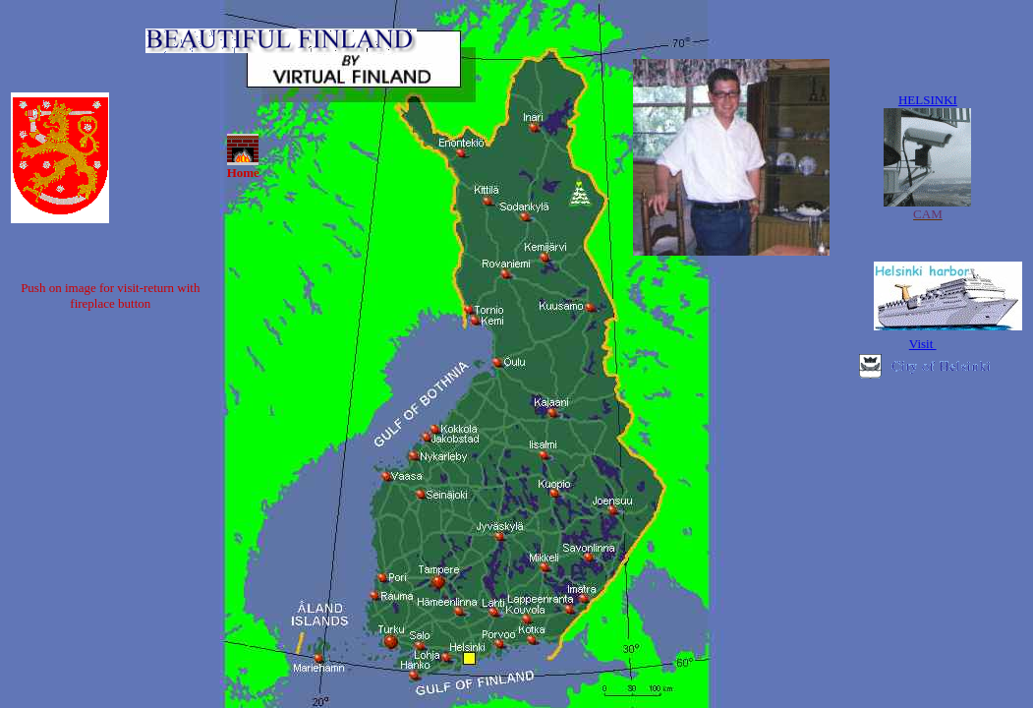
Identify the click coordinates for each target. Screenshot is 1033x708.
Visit (923, 343)
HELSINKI (927, 99)
